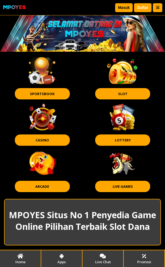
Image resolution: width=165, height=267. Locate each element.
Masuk (124, 7)
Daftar (142, 7)
